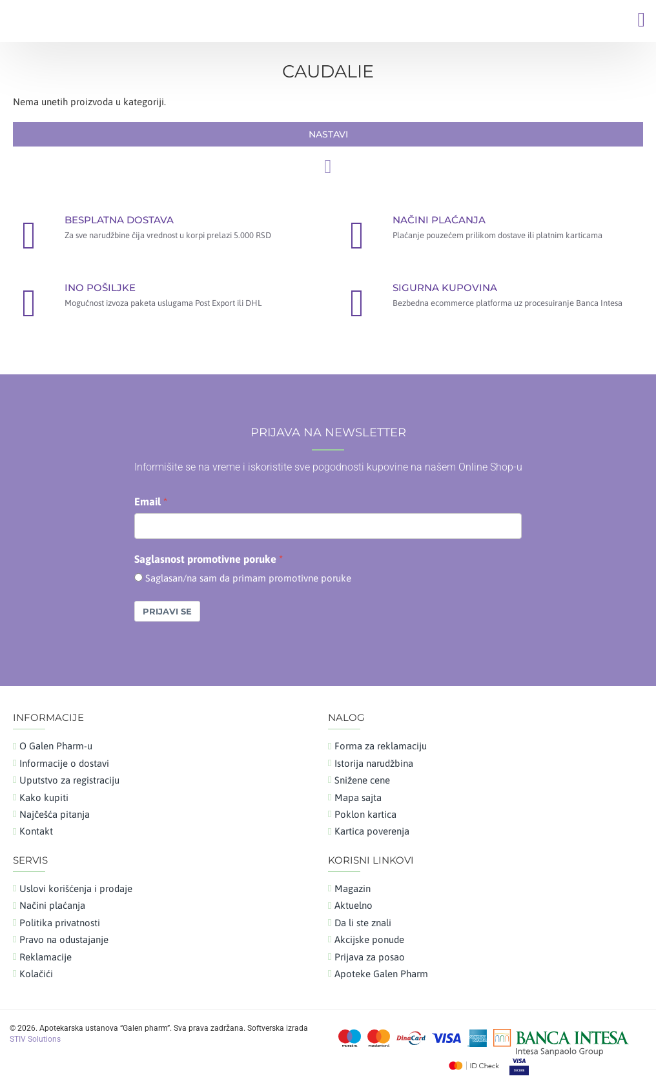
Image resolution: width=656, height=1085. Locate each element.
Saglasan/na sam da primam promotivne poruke (248, 578)
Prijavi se (167, 611)
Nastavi (328, 134)
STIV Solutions (35, 1039)
